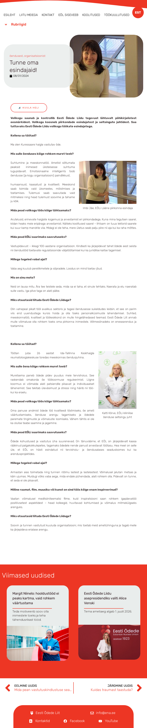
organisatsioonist (34, 56)
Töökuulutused (116, 15)
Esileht (9, 15)
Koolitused (91, 15)
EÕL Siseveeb (68, 15)
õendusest (16, 56)
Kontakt (48, 15)
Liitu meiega (28, 15)
